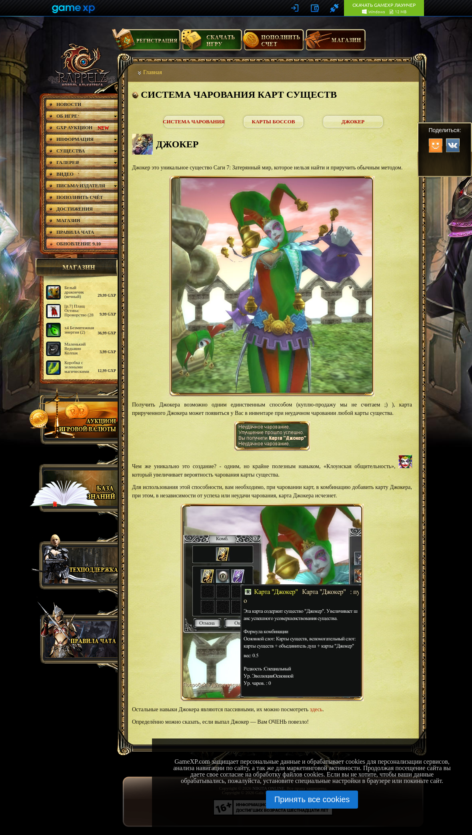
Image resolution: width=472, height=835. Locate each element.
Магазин (335, 42)
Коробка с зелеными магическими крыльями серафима (76, 371)
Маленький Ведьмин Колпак (75, 348)
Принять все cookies (312, 799)
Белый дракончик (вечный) (74, 292)
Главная (152, 72)
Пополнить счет (273, 42)
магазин (75, 267)
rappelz (81, 64)
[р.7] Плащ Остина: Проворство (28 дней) (79, 313)
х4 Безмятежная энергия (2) (79, 329)
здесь (316, 709)
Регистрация (146, 42)
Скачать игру (211, 42)
